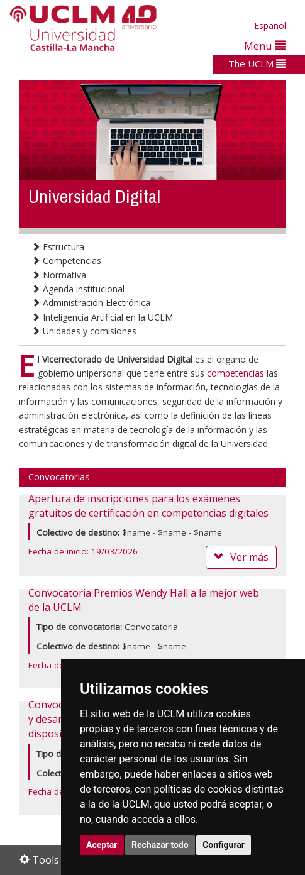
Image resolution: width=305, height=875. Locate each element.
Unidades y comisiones (83, 331)
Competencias (66, 261)
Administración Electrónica (90, 303)
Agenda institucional (78, 289)
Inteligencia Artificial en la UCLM (102, 317)
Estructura (57, 247)
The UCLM (257, 63)
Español (270, 25)
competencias (235, 373)
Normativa (58, 275)
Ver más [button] (241, 557)
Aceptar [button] (102, 845)
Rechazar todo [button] (160, 845)
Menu (265, 45)
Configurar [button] (223, 845)
